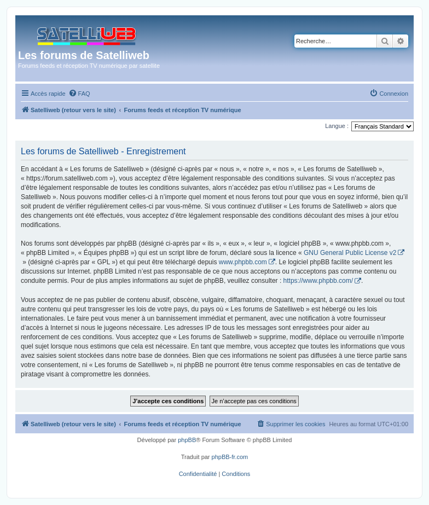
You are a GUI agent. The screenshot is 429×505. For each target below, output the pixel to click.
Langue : (337, 126)
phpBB (187, 440)
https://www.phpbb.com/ (318, 281)
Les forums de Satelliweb (83, 55)
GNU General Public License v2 (350, 253)
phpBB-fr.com (230, 457)
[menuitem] (79, 93)
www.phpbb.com (243, 262)
